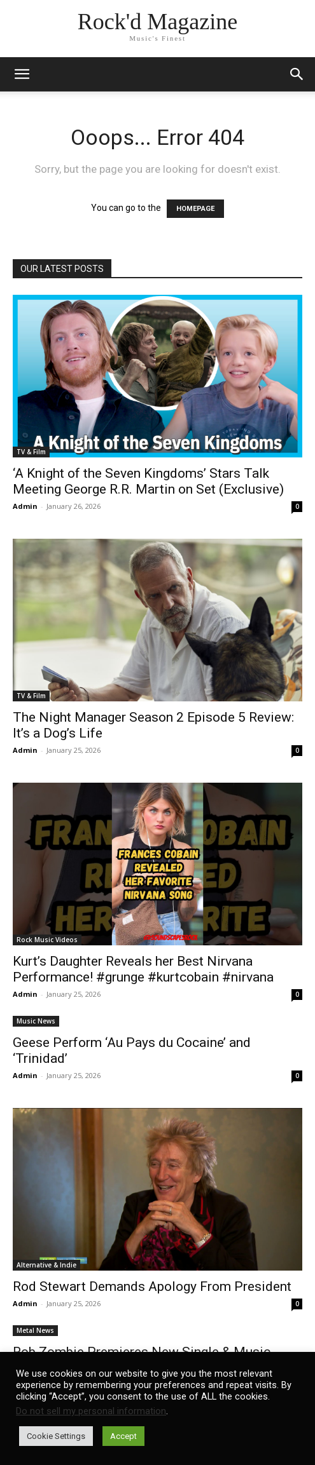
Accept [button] (123, 1436)
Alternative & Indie (46, 1264)
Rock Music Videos (47, 939)
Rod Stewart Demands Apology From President (152, 1286)
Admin (25, 506)
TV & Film (31, 451)
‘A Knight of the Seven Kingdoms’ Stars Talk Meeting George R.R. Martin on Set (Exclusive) (148, 481)
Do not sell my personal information (91, 1411)
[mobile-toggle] (21, 74)
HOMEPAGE (195, 209)
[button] (297, 74)
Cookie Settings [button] (56, 1436)
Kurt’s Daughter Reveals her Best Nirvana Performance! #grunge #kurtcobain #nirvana (143, 969)
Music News (36, 1020)
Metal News (35, 1330)
